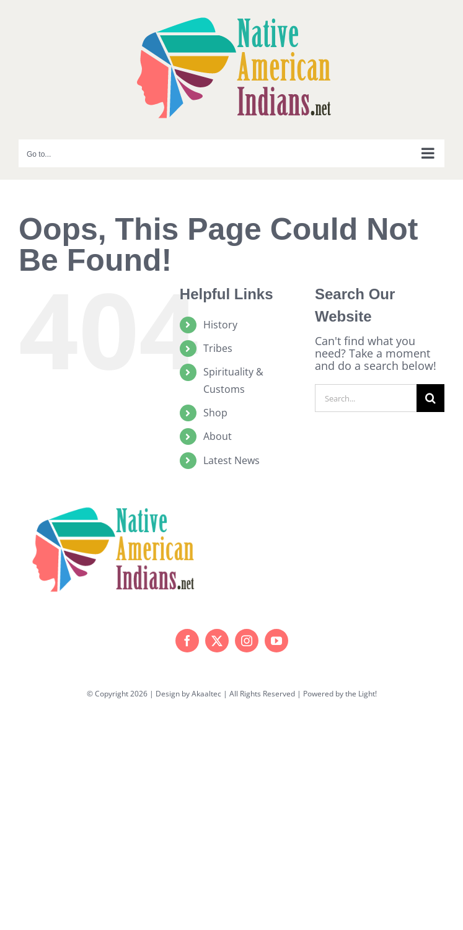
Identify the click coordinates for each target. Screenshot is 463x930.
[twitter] (217, 640)
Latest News (231, 460)
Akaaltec (206, 693)
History (220, 324)
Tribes (217, 348)
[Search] (430, 398)
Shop (215, 412)
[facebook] (187, 640)
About (217, 436)
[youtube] (276, 640)
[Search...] (366, 398)
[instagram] (246, 640)
